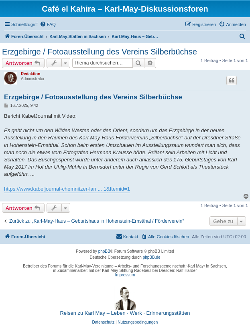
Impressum (125, 275)
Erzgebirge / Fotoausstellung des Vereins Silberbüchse (99, 51)
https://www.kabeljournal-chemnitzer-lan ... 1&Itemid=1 (67, 189)
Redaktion (30, 74)
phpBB (104, 251)
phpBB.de (152, 257)
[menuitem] (48, 24)
